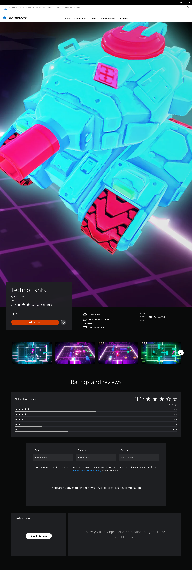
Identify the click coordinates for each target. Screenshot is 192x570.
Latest (66, 15)
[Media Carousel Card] (32, 350)
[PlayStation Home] (5, 7)
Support (77, 8)
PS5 (20, 8)
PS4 (27, 8)
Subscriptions (108, 15)
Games (12, 8)
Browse (124, 15)
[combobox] (53, 454)
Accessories (47, 8)
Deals (93, 15)
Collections (80, 15)
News (59, 8)
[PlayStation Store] (16, 15)
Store (67, 8)
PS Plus (36, 8)
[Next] (181, 350)
